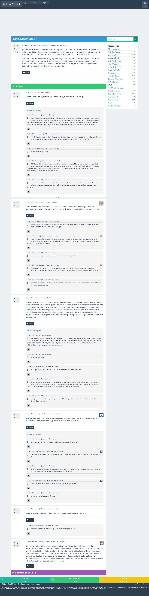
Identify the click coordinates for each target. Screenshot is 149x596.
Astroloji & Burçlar (115, 61)
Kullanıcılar (53, 5)
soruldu (65, 45)
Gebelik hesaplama (23, 584)
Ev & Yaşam (112, 73)
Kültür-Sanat (112, 82)
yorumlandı (56, 115)
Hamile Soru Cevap (73, 5)
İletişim (4, 584)
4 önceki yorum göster (34, 110)
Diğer (110, 103)
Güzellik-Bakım (113, 76)
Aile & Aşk (33, 45)
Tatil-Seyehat (113, 97)
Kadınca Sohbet (11, 4)
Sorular (25, 5)
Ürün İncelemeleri (114, 52)
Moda (110, 85)
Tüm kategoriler (114, 49)
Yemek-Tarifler (113, 100)
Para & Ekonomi (114, 91)
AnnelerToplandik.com (140, 584)
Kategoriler (44, 5)
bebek (38, 584)
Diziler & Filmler (114, 70)
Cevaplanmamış (34, 5)
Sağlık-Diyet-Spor (114, 94)
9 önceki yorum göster (34, 331)
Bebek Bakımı (84, 5)
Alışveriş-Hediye (114, 58)
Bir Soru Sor (61, 5)
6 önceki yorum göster (34, 434)
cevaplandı (47, 92)
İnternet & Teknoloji (115, 79)
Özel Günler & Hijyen (116, 88)
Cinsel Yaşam (113, 64)
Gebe (32, 584)
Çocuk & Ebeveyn (114, 67)
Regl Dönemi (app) (115, 106)
